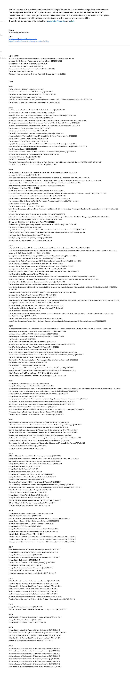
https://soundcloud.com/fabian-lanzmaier (23, 39)
